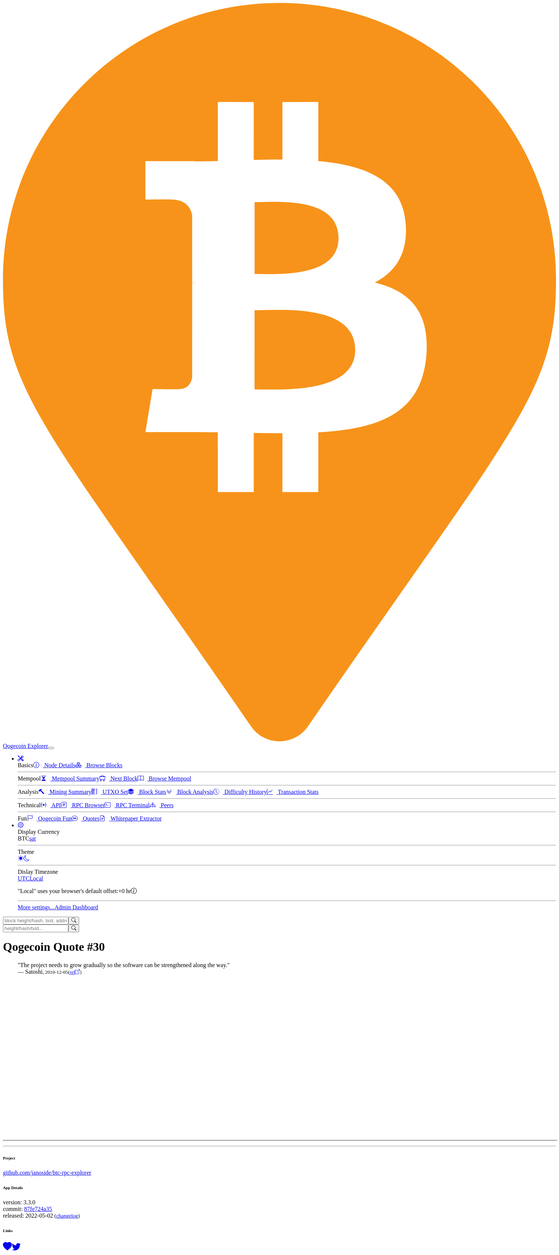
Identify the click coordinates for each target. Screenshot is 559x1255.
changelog (67, 1216)
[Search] (73, 921)
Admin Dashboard (76, 907)
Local (36, 878)
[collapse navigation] (51, 748)
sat (32, 838)
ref (75, 972)
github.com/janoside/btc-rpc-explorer (47, 1173)
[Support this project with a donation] (7, 1247)
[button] (21, 758)
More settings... (36, 907)
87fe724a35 (38, 1209)
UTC (24, 878)
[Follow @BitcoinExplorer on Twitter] (16, 1247)
